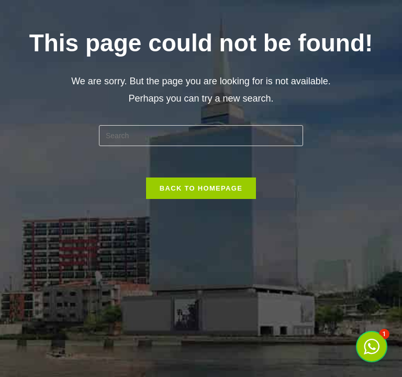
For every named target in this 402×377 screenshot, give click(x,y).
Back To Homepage (201, 188)
